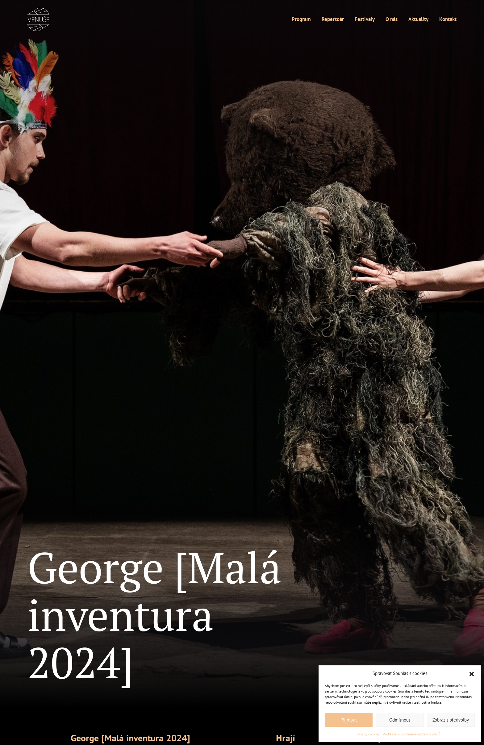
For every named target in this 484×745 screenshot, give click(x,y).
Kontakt (448, 19)
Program (301, 19)
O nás (392, 19)
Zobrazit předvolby (450, 720)
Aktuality (418, 19)
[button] (472, 673)
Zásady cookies (368, 734)
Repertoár (333, 19)
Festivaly (365, 19)
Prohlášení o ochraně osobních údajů (411, 734)
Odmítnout (399, 720)
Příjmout (348, 720)
